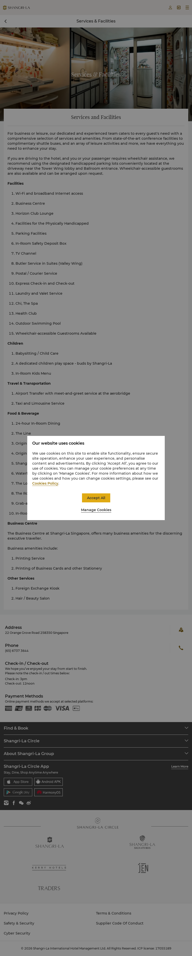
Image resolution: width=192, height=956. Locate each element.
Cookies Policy (45, 483)
